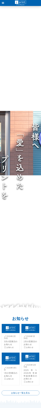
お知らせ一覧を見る (20, 393)
